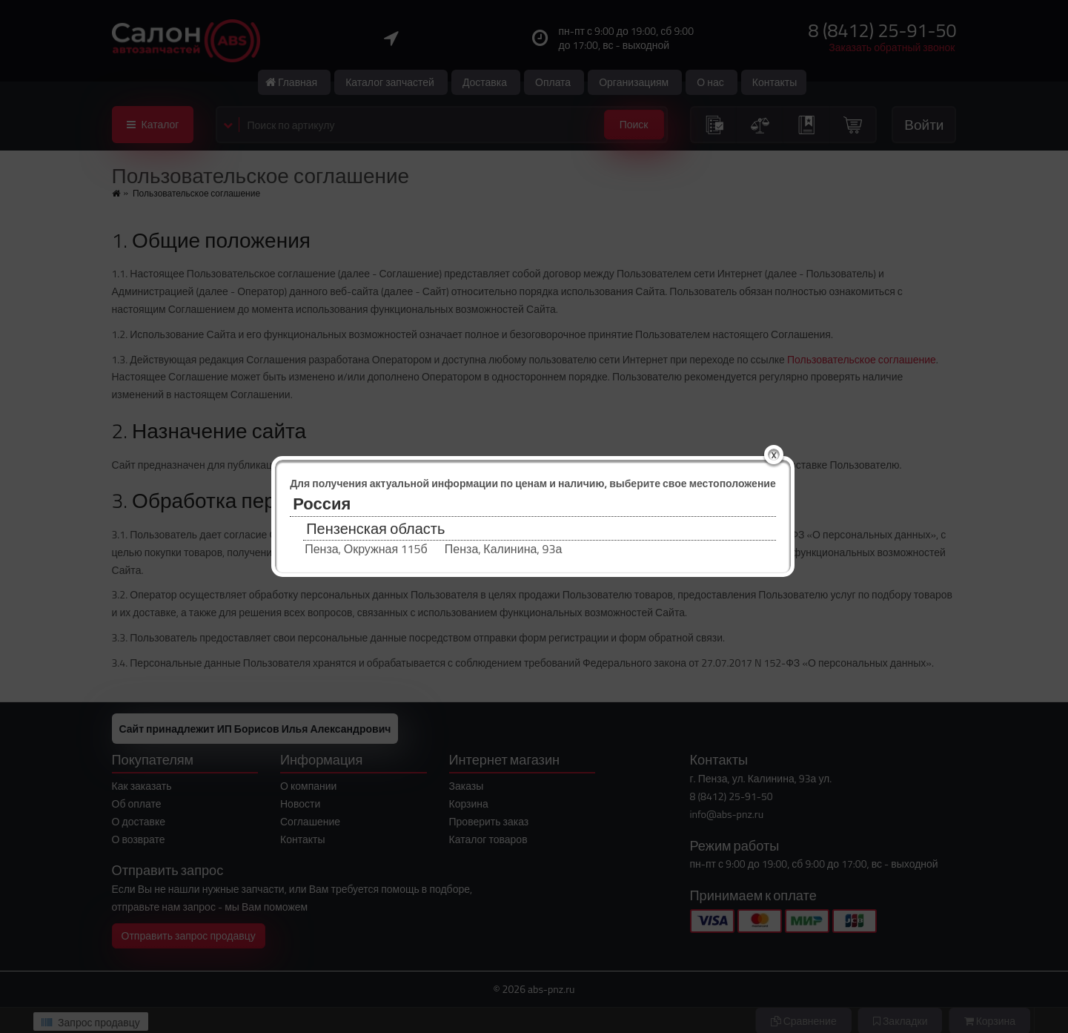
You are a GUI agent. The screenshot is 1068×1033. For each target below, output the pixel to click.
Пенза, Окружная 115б (366, 549)
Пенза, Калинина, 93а (503, 549)
